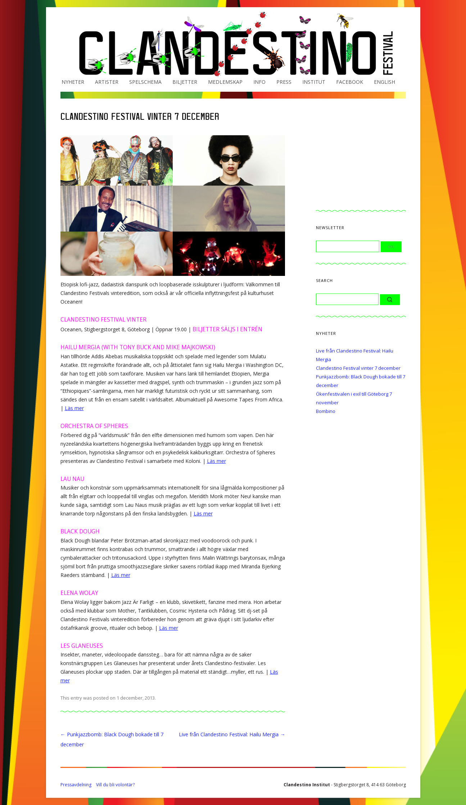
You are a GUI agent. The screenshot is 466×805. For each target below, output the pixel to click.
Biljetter (184, 81)
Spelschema (145, 81)
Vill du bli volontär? (115, 785)
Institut (313, 81)
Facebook (349, 81)
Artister (106, 81)
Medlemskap (225, 81)
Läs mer (74, 408)
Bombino (325, 411)
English (384, 81)
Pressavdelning (75, 785)
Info (259, 81)
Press (283, 81)
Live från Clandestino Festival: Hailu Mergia (232, 734)
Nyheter (73, 81)
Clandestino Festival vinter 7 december (358, 368)
